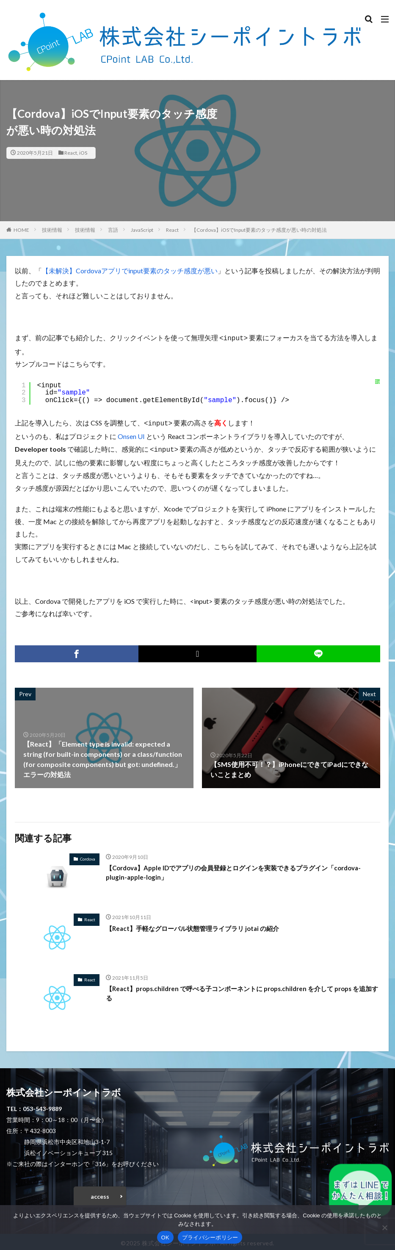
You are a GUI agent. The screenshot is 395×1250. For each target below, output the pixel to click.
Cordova (87, 856)
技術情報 (52, 230)
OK (165, 1237)
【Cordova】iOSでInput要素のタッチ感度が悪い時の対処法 (259, 230)
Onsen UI (131, 435)
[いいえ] (384, 1227)
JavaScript (142, 230)
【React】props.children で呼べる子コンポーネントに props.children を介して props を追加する (241, 991)
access (100, 1193)
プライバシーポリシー (210, 1237)
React (70, 153)
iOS (83, 153)
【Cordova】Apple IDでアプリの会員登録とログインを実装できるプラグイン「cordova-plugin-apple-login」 (242, 870)
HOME (21, 230)
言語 (113, 230)
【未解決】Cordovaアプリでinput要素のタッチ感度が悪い (130, 271)
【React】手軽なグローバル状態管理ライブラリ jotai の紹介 (198, 926)
